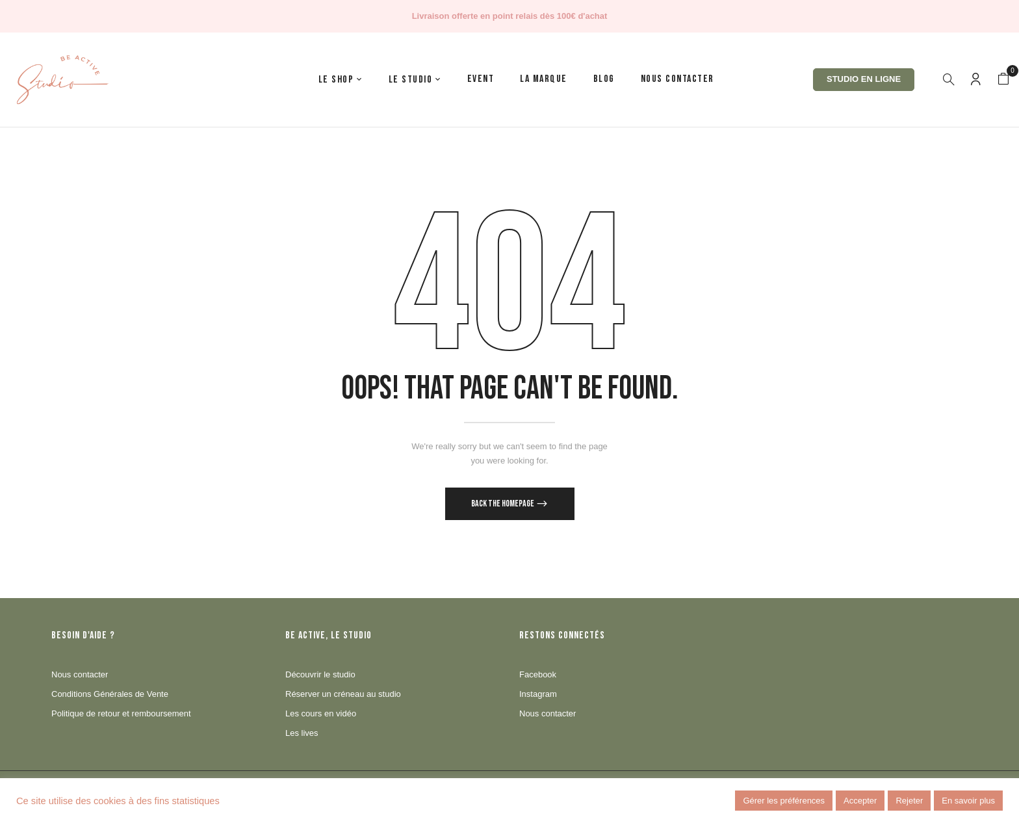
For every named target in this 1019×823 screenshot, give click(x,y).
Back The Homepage (503, 503)
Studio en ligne (864, 79)
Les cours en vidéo (320, 713)
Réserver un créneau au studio (343, 694)
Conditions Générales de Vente (109, 694)
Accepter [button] (860, 800)
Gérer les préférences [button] (784, 800)
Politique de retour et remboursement (121, 713)
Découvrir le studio (320, 674)
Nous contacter (79, 674)
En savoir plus (968, 800)
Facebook (537, 674)
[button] (1003, 79)
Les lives (301, 733)
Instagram (538, 694)
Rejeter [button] (909, 800)
